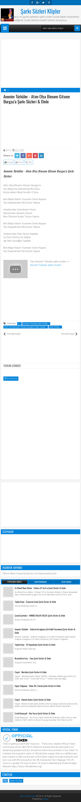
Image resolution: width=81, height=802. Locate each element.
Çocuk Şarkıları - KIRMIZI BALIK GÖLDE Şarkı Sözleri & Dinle (40, 615)
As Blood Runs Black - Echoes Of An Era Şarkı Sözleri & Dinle (40, 588)
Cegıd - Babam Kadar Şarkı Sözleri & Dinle (33, 699)
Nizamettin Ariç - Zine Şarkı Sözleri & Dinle (33, 658)
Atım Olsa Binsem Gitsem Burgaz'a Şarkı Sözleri (25, 327)
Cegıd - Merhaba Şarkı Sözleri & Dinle (30, 672)
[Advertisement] (40, 125)
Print (19, 162)
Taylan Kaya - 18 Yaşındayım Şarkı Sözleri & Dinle (35, 644)
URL (28, 162)
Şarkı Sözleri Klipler (41, 11)
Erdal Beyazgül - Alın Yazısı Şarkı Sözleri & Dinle (35, 713)
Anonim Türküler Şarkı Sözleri (45, 265)
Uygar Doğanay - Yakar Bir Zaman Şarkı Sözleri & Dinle (38, 685)
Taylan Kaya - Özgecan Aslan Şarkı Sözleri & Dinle (35, 601)
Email (8, 162)
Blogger (45, 799)
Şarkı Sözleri (54, 327)
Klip (5, 780)
